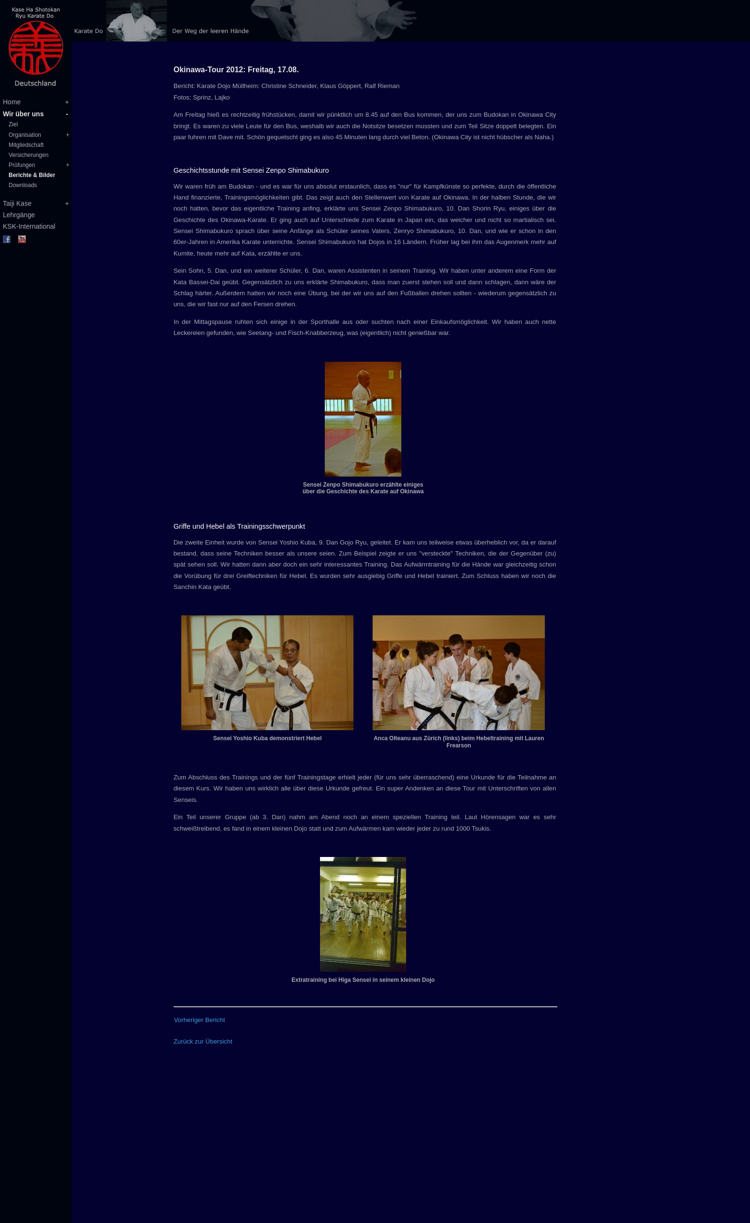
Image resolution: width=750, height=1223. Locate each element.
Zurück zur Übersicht (203, 1041)
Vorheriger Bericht (199, 1019)
